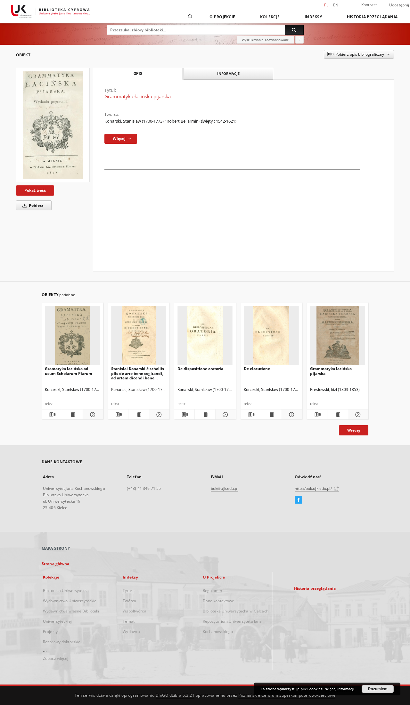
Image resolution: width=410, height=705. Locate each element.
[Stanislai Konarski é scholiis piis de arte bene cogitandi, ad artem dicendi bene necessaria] (138, 337)
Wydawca (131, 631)
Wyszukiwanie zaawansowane (265, 39)
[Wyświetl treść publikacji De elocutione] (271, 414)
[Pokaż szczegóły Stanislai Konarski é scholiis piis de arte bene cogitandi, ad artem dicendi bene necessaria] (158, 414)
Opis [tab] (138, 73)
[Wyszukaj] (294, 30)
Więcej (353, 430)
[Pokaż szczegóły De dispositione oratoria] (225, 414)
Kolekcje (270, 17)
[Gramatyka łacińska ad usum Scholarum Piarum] (72, 337)
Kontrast (369, 4)
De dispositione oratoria (200, 368)
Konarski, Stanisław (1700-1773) (134, 121)
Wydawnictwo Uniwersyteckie (69, 601)
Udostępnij (399, 5)
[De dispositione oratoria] (205, 337)
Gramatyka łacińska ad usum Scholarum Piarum (68, 371)
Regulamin (212, 590)
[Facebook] (298, 500)
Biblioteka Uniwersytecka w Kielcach (235, 611)
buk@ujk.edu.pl (224, 488)
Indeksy (313, 17)
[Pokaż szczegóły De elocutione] (291, 414)
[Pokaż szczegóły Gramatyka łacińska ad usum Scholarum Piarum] (92, 414)
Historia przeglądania (372, 17)
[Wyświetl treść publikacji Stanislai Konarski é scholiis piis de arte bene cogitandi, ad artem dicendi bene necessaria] (138, 414)
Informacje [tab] (228, 73)
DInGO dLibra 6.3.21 (175, 695)
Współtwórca (134, 611)
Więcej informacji (339, 689)
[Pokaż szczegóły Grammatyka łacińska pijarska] (357, 414)
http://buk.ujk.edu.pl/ (317, 488)
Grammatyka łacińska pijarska (331, 371)
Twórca (129, 601)
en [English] (336, 5)
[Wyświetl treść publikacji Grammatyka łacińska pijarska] (337, 414)
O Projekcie (222, 17)
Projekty (50, 631)
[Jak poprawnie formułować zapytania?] (299, 40)
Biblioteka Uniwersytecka (66, 590)
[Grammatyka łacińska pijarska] (53, 125)
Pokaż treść (35, 190)
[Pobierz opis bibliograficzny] (52, 414)
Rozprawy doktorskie (61, 641)
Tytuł (127, 590)
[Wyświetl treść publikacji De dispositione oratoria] (205, 414)
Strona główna (56, 563)
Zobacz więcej (56, 658)
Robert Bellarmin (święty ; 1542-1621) (201, 121)
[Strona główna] (190, 17)
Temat (129, 621)
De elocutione (257, 368)
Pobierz (31, 205)
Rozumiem (378, 689)
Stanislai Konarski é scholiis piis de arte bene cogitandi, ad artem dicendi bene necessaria (137, 373)
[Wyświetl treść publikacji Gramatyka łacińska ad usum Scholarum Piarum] (72, 414)
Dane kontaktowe (218, 601)
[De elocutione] (271, 337)
